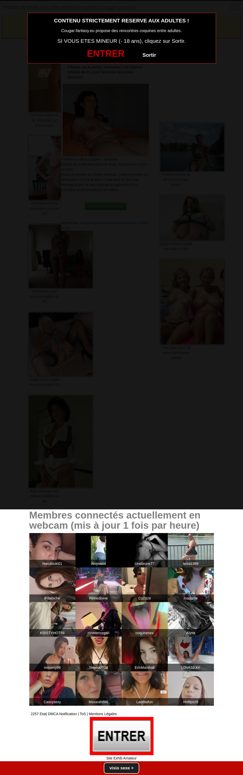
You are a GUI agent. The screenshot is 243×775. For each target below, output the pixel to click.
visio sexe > (121, 768)
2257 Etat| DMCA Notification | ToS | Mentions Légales (74, 714)
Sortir (149, 55)
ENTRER (106, 53)
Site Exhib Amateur (121, 758)
